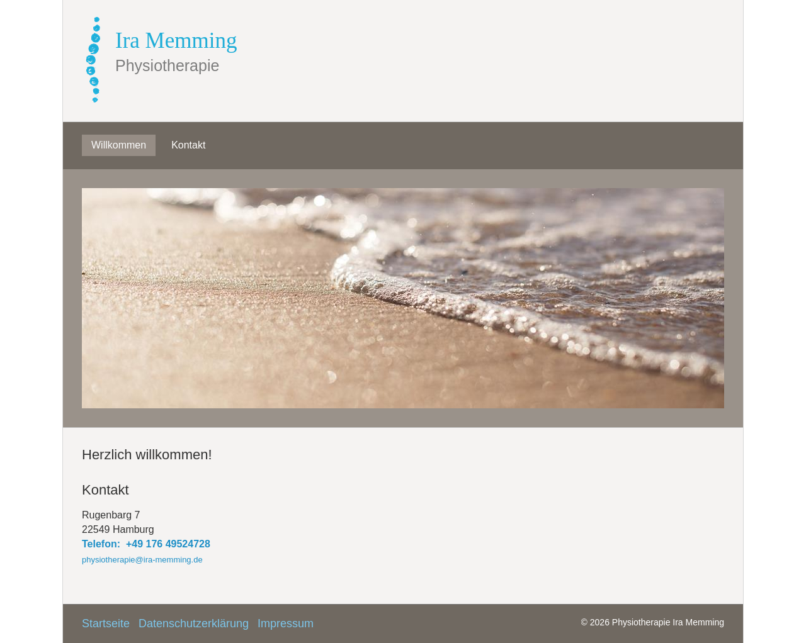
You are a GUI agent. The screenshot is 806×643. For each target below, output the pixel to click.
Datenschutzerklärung (194, 623)
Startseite (106, 623)
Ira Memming (176, 40)
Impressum (286, 623)
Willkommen (118, 145)
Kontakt (188, 145)
